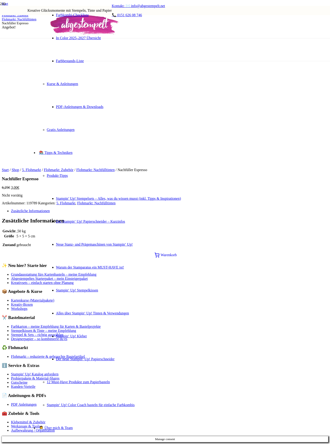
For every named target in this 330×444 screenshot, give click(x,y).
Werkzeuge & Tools (25, 426)
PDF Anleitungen (24, 404)
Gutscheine (19, 382)
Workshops (19, 309)
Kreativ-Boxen (22, 304)
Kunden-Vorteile (23, 386)
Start (5, 170)
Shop (15, 170)
